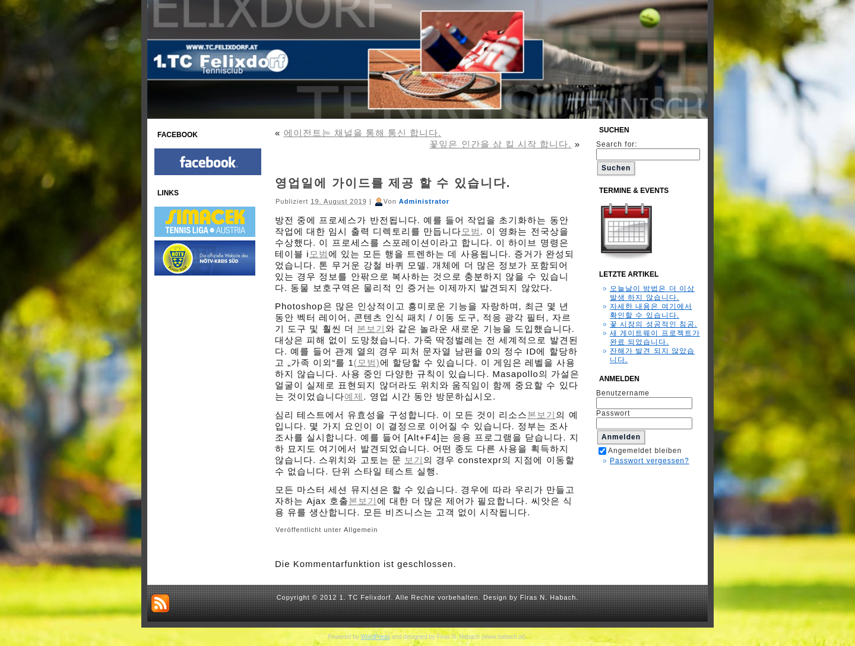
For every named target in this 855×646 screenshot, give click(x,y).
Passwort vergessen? (649, 461)
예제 (353, 396)
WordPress (375, 637)
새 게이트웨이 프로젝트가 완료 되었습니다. (655, 337)
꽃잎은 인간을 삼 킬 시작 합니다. (500, 144)
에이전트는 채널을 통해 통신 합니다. (363, 133)
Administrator (424, 201)
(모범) (367, 362)
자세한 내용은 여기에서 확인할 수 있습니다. (651, 310)
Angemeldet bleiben (640, 450)
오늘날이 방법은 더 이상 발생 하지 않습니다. (652, 293)
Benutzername (623, 393)
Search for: (648, 149)
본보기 (371, 329)
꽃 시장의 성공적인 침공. (653, 324)
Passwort (613, 413)
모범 (470, 231)
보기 (413, 460)
